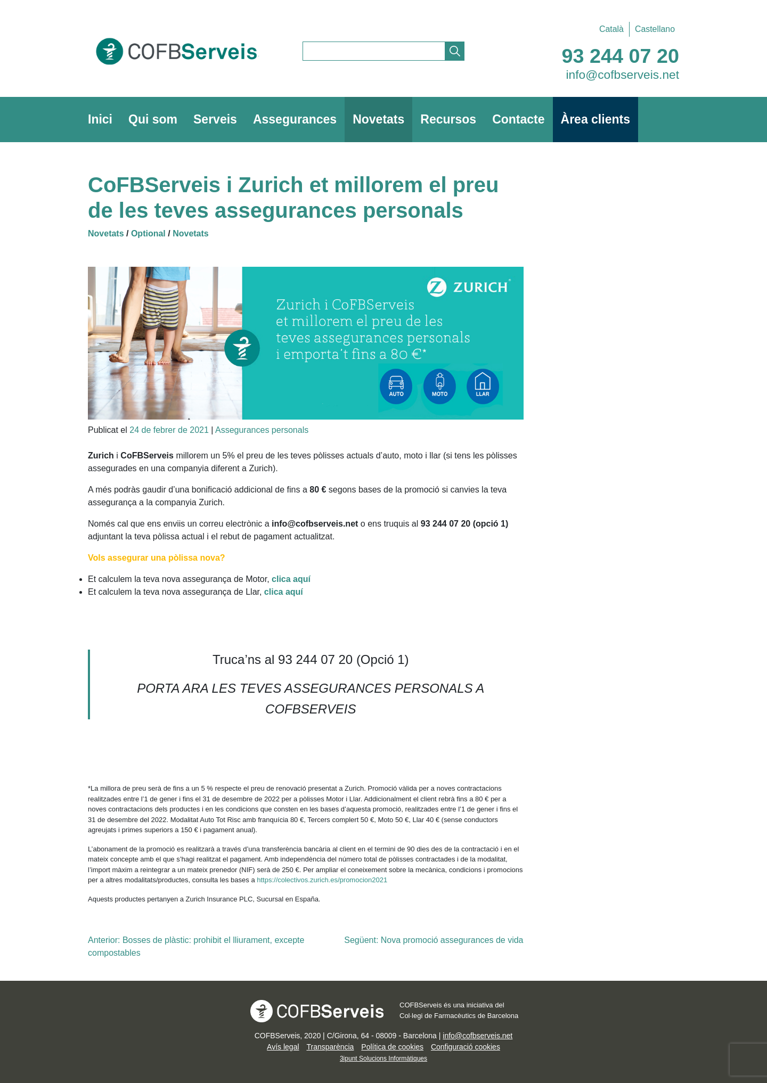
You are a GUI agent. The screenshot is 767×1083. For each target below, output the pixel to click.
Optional (148, 233)
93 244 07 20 (620, 56)
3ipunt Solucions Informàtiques (383, 1058)
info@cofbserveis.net (623, 74)
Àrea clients (595, 119)
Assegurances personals (261, 429)
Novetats (378, 119)
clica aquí (283, 591)
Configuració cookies (465, 1047)
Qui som (152, 119)
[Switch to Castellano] (652, 29)
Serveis (215, 119)
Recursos (448, 119)
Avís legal (283, 1047)
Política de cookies (392, 1047)
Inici (100, 119)
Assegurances (295, 119)
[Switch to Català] (611, 29)
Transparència (330, 1047)
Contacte (518, 119)
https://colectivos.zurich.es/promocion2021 (322, 880)
